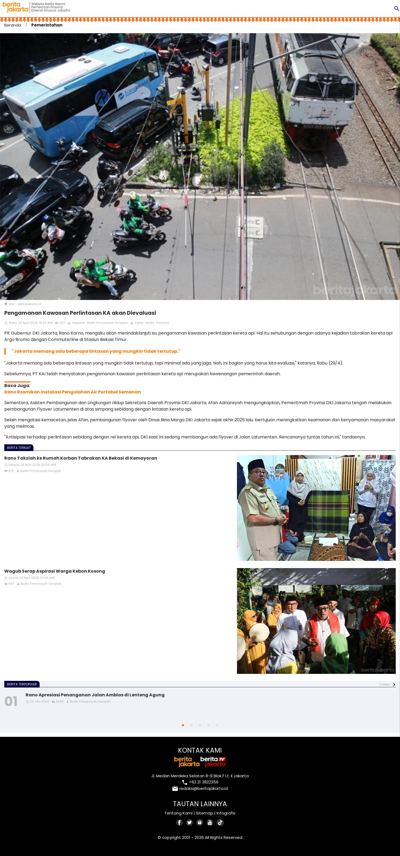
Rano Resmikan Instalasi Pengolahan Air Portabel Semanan (72, 392)
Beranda (12, 25)
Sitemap (204, 813)
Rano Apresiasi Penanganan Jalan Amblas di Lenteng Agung (95, 695)
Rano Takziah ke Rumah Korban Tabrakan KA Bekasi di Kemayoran (80, 458)
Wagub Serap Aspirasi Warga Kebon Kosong (54, 571)
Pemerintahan (46, 25)
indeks (385, 684)
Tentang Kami (178, 813)
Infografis (226, 813)
